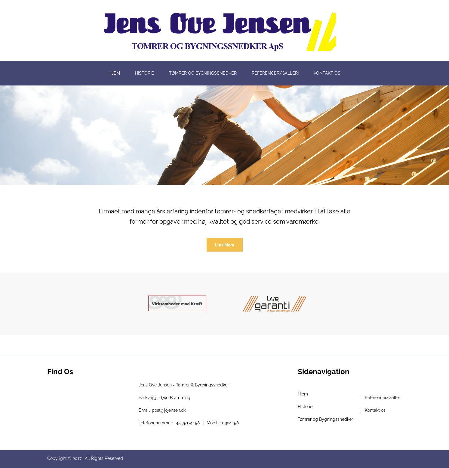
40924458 (229, 422)
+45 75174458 (187, 422)
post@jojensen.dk (169, 410)
